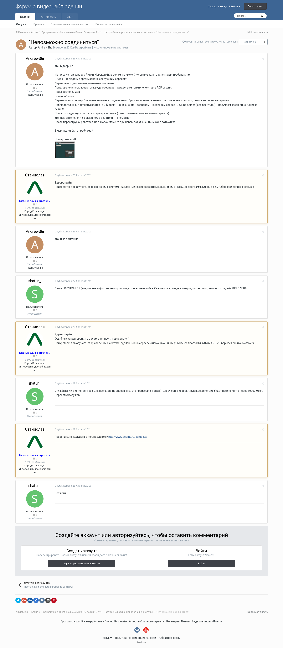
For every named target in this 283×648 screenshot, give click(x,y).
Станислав (35, 175)
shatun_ (34, 281)
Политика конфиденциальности (70, 24)
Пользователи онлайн (108, 24)
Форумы (21, 24)
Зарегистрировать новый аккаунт (81, 563)
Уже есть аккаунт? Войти (224, 6)
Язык (107, 637)
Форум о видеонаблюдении (48, 6)
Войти (201, 563)
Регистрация (255, 6)
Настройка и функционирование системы (101, 47)
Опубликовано (72, 58)
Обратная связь (169, 637)
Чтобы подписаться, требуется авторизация (211, 41)
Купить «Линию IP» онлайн (110, 621)
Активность (48, 16)
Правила (38, 24)
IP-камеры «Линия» (178, 621)
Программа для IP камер (76, 621)
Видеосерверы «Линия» (207, 621)
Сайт (70, 16)
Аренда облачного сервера (146, 621)
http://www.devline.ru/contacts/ (127, 436)
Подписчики (249, 42)
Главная (25, 16)
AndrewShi (44, 47)
